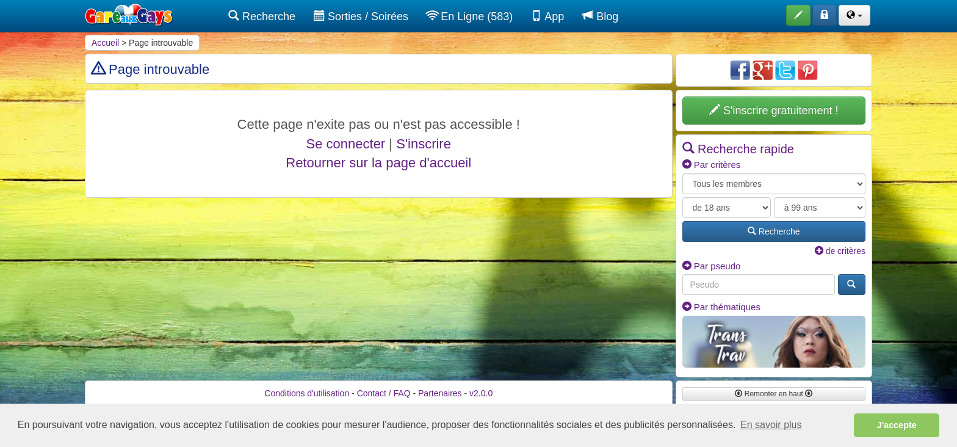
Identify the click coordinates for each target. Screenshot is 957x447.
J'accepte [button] (897, 425)
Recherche (261, 16)
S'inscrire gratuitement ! (774, 110)
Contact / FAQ (384, 393)
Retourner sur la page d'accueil (378, 162)
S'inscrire (423, 143)
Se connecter (346, 143)
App (547, 16)
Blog (600, 16)
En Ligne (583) (470, 16)
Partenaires (440, 393)
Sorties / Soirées (361, 16)
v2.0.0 (481, 393)
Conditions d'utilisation (306, 393)
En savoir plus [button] (771, 425)
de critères (840, 251)
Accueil (105, 43)
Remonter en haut (773, 394)
